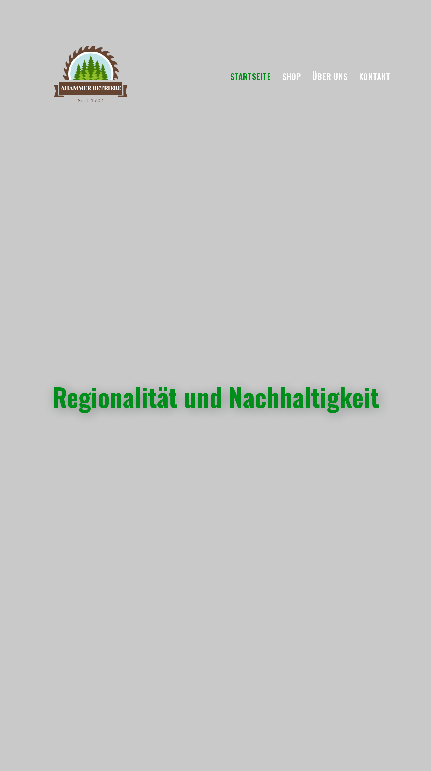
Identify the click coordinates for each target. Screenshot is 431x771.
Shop (291, 76)
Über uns (330, 76)
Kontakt (374, 76)
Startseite (251, 76)
